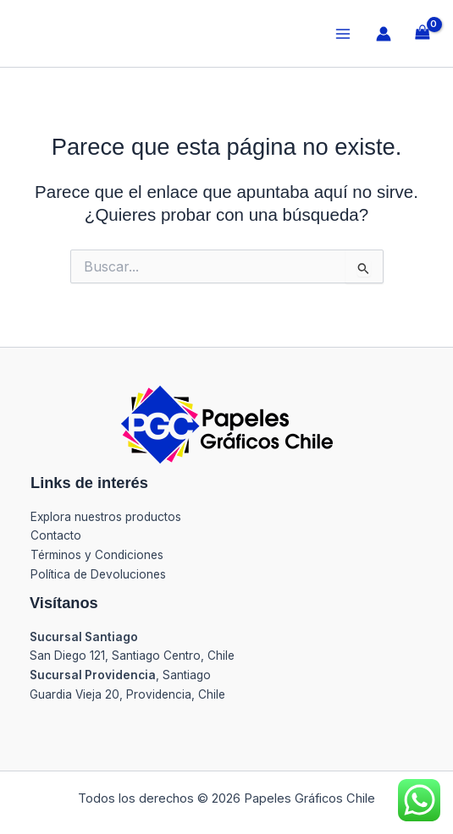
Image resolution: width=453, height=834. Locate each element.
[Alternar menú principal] (342, 33)
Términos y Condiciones (96, 555)
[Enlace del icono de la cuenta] (383, 33)
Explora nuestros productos (105, 517)
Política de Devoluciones (98, 574)
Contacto (55, 535)
